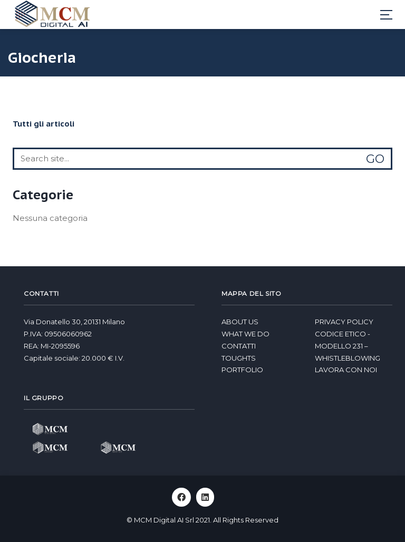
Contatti (238, 346)
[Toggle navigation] (386, 14)
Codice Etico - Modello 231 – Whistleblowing (347, 346)
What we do (245, 334)
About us (239, 321)
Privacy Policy (344, 321)
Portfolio (242, 369)
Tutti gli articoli (43, 124)
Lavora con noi (346, 369)
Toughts (238, 358)
